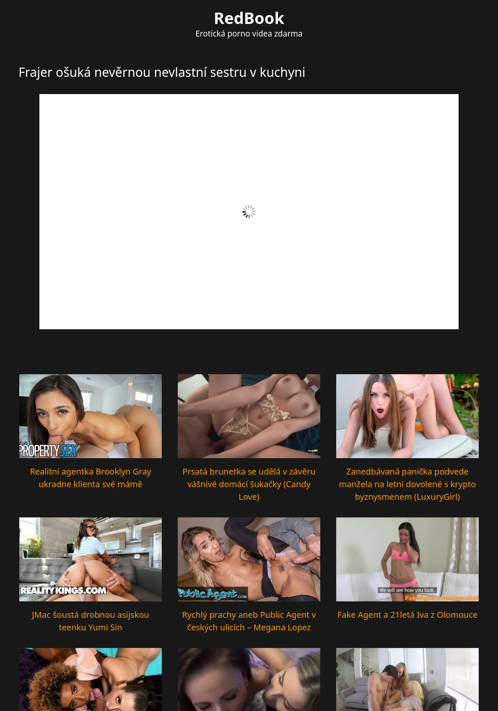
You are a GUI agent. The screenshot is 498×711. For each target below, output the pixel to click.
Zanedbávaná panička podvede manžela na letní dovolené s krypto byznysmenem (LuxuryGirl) (407, 484)
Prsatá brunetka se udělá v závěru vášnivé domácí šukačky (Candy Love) (248, 484)
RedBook (249, 18)
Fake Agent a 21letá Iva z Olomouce (407, 614)
